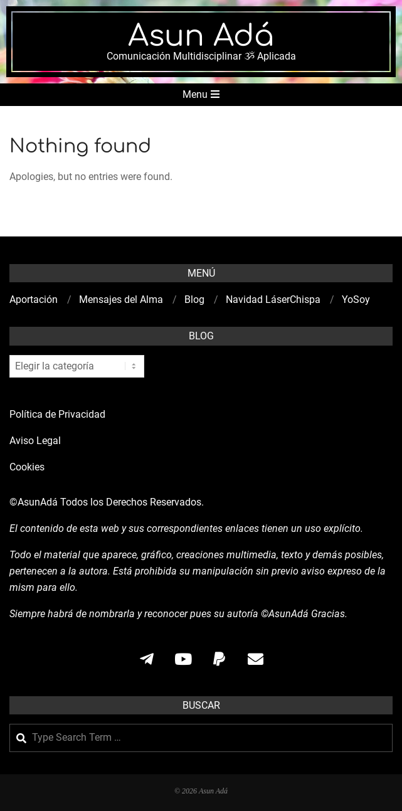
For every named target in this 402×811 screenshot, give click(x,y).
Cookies (28, 467)
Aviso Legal (35, 441)
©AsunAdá (33, 502)
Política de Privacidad (57, 414)
